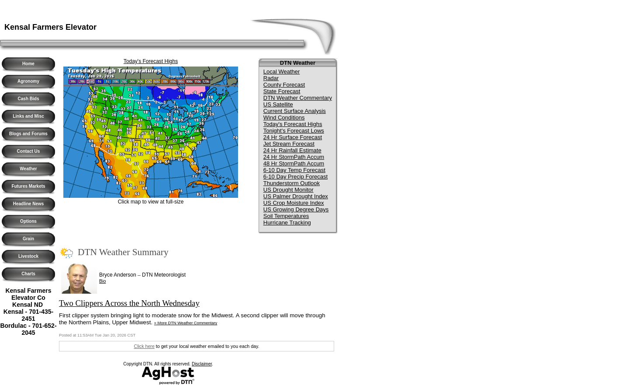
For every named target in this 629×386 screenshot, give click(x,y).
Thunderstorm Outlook (291, 183)
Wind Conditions (284, 117)
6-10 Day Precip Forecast (295, 176)
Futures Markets (28, 186)
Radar (271, 78)
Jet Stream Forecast (288, 143)
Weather (28, 168)
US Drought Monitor (288, 189)
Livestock (28, 256)
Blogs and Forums (28, 133)
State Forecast (282, 91)
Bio (102, 281)
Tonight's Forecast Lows (293, 130)
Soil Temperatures (286, 216)
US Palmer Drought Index (295, 196)
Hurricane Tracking (287, 222)
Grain (28, 238)
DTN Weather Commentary (297, 98)
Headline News (28, 203)
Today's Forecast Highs (151, 61)
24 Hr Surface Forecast (292, 137)
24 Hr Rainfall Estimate (292, 150)
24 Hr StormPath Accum (293, 157)
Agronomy (28, 81)
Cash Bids (28, 98)
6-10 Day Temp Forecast (294, 170)
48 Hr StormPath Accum (293, 163)
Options (28, 221)
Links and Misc (28, 116)
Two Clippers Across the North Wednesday (129, 303)
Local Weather (281, 71)
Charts (28, 273)
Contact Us (28, 151)
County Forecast (284, 84)
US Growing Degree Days (296, 209)
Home (28, 63)
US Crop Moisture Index (293, 203)
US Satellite (278, 104)
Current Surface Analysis (294, 111)
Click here (144, 346)
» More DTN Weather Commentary (185, 323)
